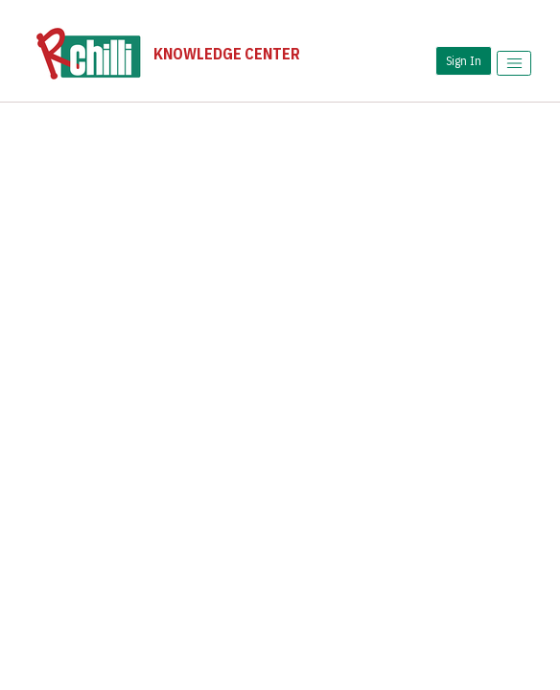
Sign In (463, 60)
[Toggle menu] (514, 63)
